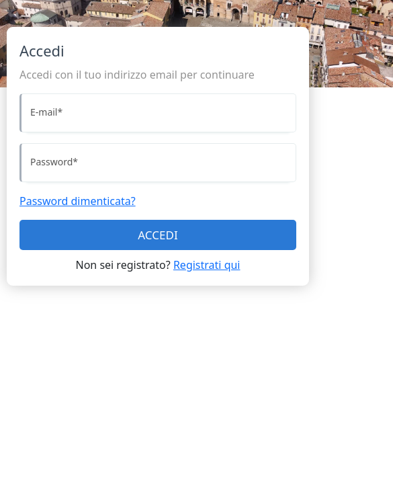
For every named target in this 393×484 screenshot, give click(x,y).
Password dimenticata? (77, 201)
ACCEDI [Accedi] (157, 235)
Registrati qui (207, 264)
